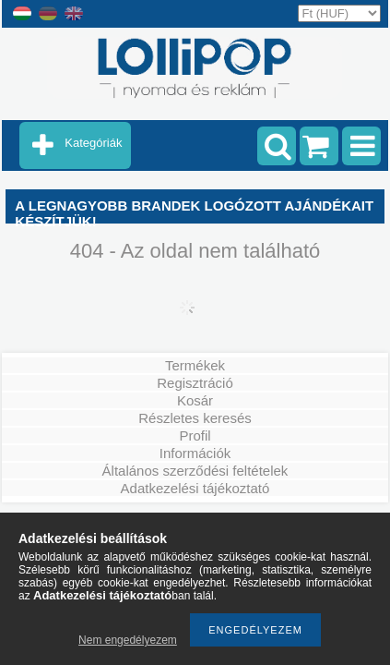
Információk (195, 453)
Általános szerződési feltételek (195, 470)
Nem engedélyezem (127, 640)
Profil (194, 435)
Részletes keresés (195, 418)
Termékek (195, 365)
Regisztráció (195, 383)
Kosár (195, 400)
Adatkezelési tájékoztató (195, 488)
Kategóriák (93, 143)
